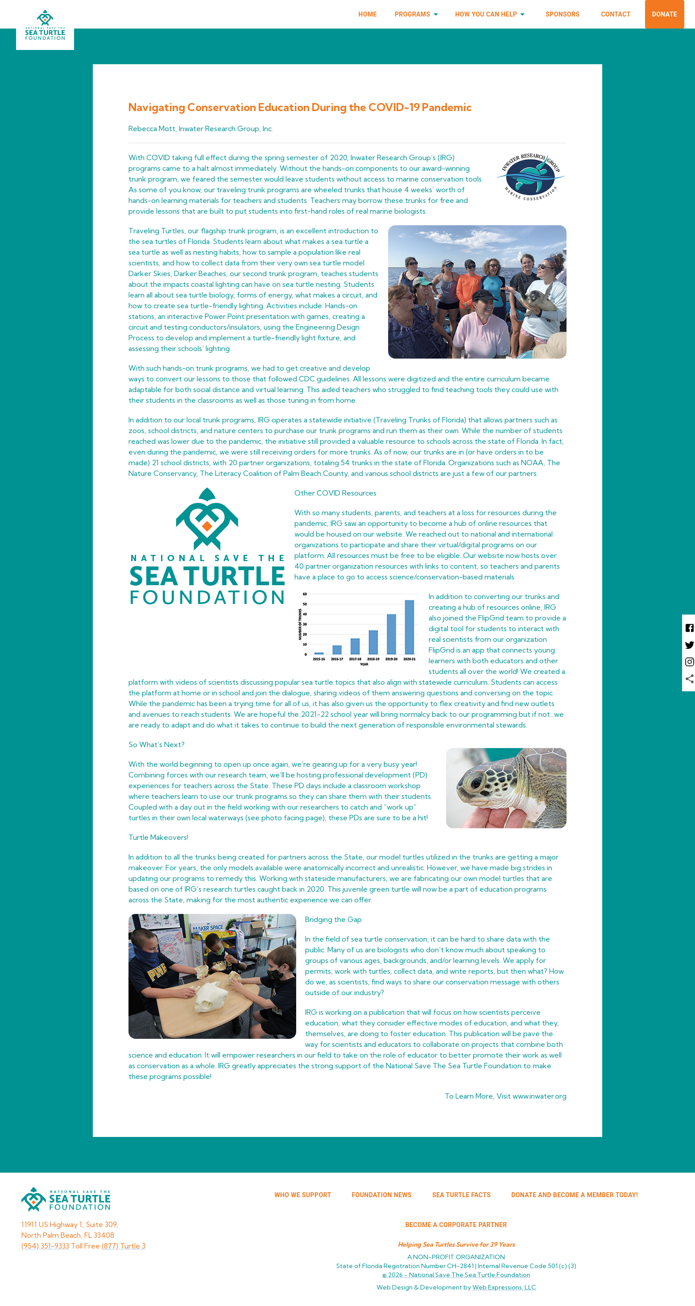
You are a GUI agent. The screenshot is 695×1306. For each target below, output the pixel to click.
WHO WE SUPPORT (302, 1195)
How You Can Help (492, 14)
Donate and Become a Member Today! (574, 1195)
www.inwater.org (540, 1095)
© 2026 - (456, 1275)
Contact (616, 14)
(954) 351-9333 (45, 1245)
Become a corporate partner (456, 1224)
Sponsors (562, 14)
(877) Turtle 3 (123, 1245)
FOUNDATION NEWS (382, 1195)
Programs (418, 14)
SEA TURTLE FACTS (461, 1195)
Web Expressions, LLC (504, 1287)
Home (368, 14)
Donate (664, 14)
